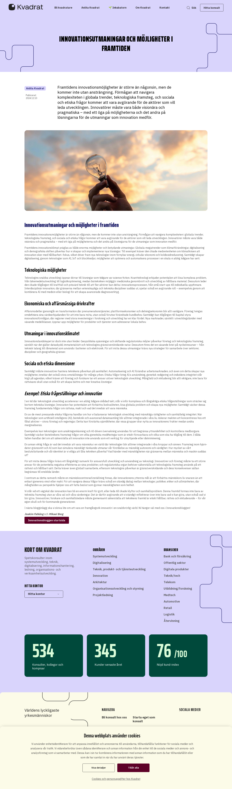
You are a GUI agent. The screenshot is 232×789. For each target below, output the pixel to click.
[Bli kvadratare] (63, 8)
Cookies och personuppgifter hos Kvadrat (116, 778)
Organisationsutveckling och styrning (118, 588)
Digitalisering (102, 563)
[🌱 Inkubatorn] (117, 8)
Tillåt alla (133, 767)
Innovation (100, 576)
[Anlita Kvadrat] (90, 8)
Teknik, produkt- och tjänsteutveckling (119, 569)
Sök (192, 7)
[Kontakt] (165, 8)
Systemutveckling (105, 556)
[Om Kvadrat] (142, 8)
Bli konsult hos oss (114, 717)
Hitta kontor (43, 594)
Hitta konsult (210, 7)
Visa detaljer (99, 767)
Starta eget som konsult (144, 719)
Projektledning (103, 595)
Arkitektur (100, 582)
